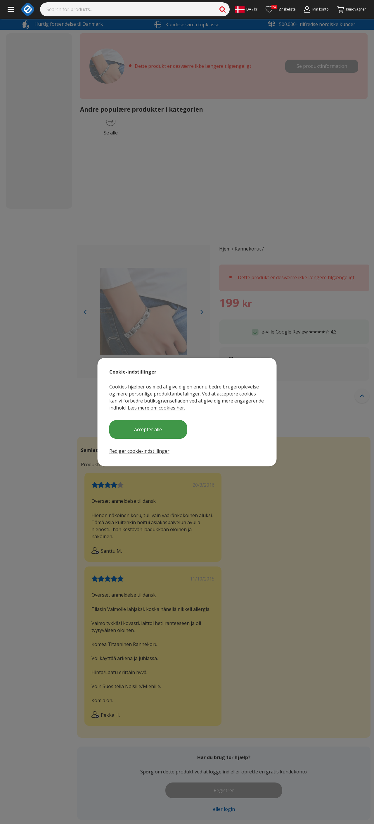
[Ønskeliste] (281, 9)
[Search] (135, 9)
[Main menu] (11, 9)
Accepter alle (148, 429)
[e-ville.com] (27, 9)
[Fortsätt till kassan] (351, 9)
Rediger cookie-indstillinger (139, 451)
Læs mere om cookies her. (156, 408)
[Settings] (246, 9)
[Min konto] (316, 9)
